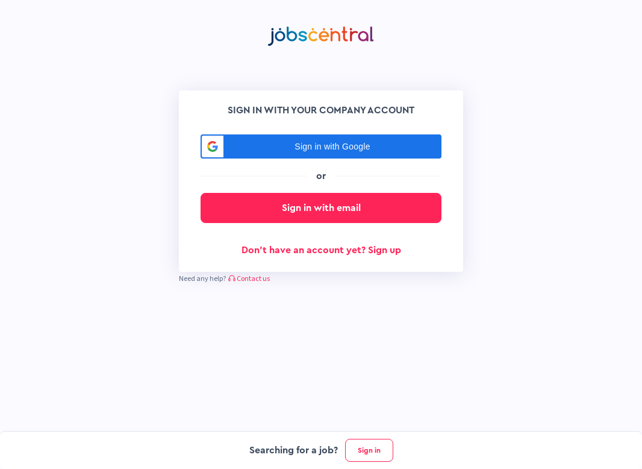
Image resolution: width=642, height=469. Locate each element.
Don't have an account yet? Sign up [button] (321, 250)
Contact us (249, 279)
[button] (321, 146)
